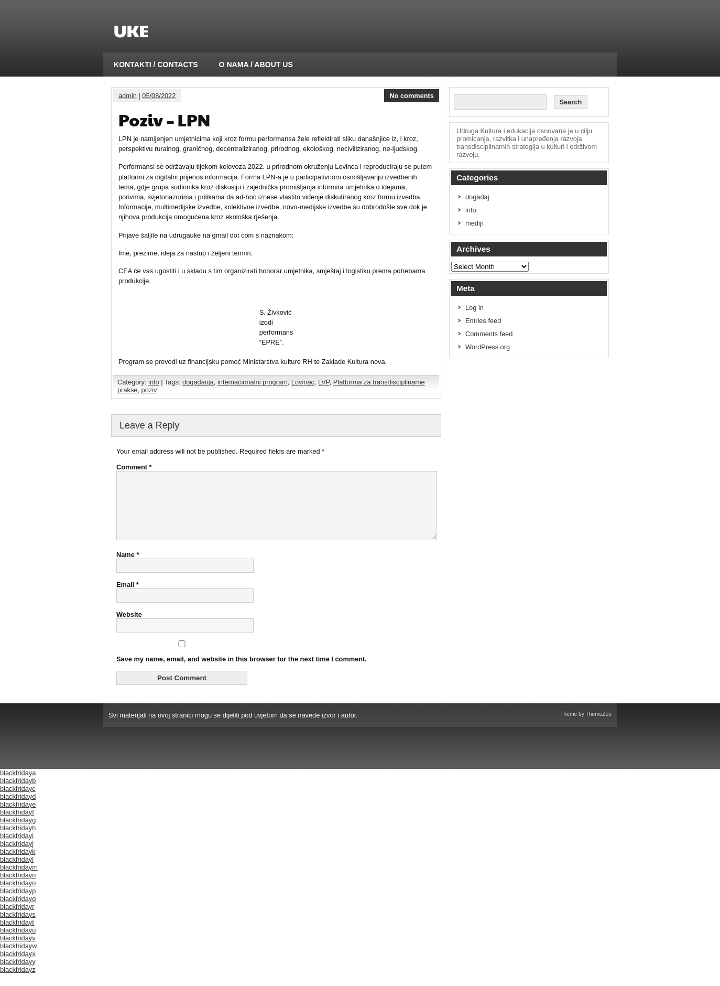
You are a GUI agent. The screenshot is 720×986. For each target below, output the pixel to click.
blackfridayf (17, 825)
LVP (324, 382)
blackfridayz (18, 982)
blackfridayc (18, 801)
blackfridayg (18, 833)
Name (127, 567)
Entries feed (483, 321)
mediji (474, 223)
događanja (198, 382)
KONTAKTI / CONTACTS (156, 64)
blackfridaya (18, 785)
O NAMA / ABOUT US (256, 64)
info (153, 382)
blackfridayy (18, 974)
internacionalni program (252, 382)
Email (127, 597)
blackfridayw (18, 958)
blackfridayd (18, 809)
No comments (411, 96)
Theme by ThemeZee (586, 727)
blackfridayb (18, 793)
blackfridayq (18, 911)
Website (129, 627)
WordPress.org (487, 347)
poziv (149, 390)
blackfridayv (18, 951)
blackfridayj (17, 856)
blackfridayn (18, 888)
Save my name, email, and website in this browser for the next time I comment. (241, 672)
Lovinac (302, 382)
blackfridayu (18, 943)
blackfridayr (17, 919)
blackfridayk (18, 864)
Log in (474, 308)
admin (127, 96)
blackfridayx (18, 966)
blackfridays (18, 927)
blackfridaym (19, 880)
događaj (477, 197)
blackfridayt (17, 935)
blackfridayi (17, 848)
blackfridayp (18, 903)
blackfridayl (17, 872)
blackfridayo (18, 895)
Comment (134, 467)
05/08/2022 (159, 96)
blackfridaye (18, 817)
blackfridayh (18, 840)
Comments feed (488, 334)
